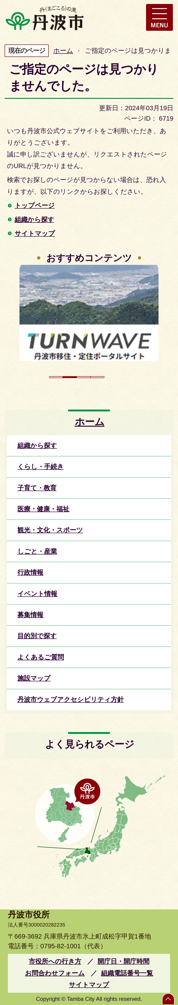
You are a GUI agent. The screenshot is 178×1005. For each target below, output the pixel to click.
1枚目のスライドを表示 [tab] (56, 377)
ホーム (63, 50)
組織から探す (34, 219)
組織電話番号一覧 (127, 973)
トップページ (35, 205)
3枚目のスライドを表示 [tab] (84, 377)
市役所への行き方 (55, 961)
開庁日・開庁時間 (123, 961)
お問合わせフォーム (55, 973)
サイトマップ (35, 233)
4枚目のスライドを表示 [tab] (98, 377)
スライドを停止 (120, 377)
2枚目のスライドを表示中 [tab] (70, 377)
